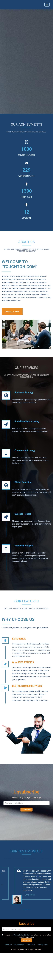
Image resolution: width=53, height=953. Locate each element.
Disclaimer (28, 935)
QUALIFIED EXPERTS (23, 662)
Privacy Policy (18, 935)
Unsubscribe (19, 945)
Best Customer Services (27, 686)
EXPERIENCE (19, 638)
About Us (8, 945)
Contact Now (12, 311)
